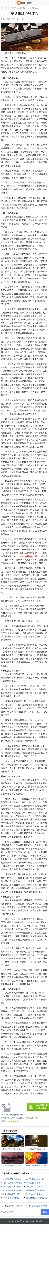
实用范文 (23, 8)
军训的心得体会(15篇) (34, 1187)
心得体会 (34, 8)
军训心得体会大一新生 (11, 1194)
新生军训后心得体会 (40, 1206)
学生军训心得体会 (32, 1183)
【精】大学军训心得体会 (12, 1183)
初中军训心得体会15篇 (34, 1179)
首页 (14, 8)
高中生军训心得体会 (33, 1194)
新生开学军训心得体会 (11, 1179)
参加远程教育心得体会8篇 (36, 1198)
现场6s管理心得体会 (10, 1198)
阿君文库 (21, 1221)
